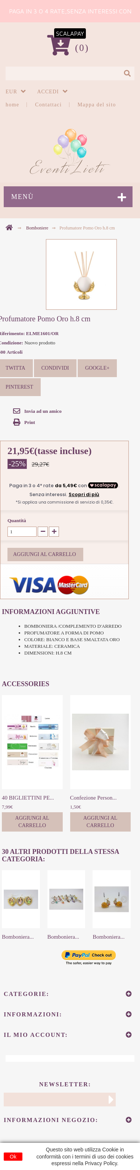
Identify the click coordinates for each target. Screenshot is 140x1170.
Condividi (55, 368)
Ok (13, 1157)
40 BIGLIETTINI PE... (28, 798)
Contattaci (48, 104)
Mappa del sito (97, 104)
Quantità (16, 520)
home (12, 104)
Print (29, 422)
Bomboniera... (18, 937)
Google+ (97, 368)
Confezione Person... (93, 798)
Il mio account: (36, 1035)
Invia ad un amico (43, 411)
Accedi (48, 91)
